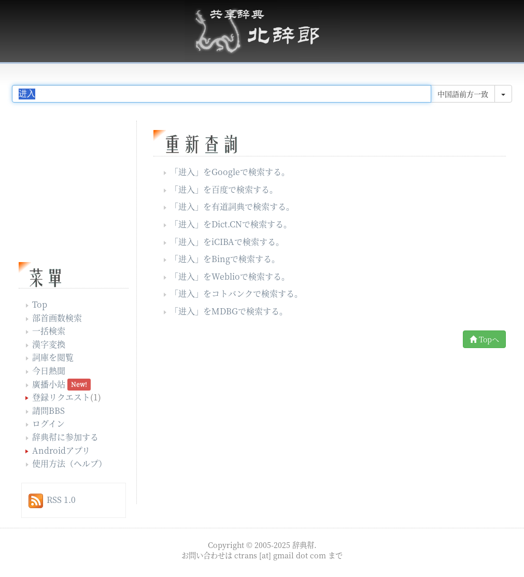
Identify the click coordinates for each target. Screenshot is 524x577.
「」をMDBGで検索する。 (229, 311)
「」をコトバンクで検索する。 (236, 293)
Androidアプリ (61, 450)
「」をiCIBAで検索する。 (227, 242)
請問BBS (48, 410)
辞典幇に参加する (65, 437)
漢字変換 (48, 344)
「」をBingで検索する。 (225, 259)
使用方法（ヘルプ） (69, 463)
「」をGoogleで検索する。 (230, 172)
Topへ (484, 339)
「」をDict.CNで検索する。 (231, 224)
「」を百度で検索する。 (224, 189)
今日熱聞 (48, 371)
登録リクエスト (61, 397)
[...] (221, 94)
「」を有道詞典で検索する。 (232, 206)
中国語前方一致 (462, 94)
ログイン (48, 423)
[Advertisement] (241, 428)
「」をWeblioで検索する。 (230, 276)
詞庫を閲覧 (53, 357)
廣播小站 (48, 384)
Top (39, 304)
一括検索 (48, 331)
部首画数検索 (57, 318)
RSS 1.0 (61, 500)
